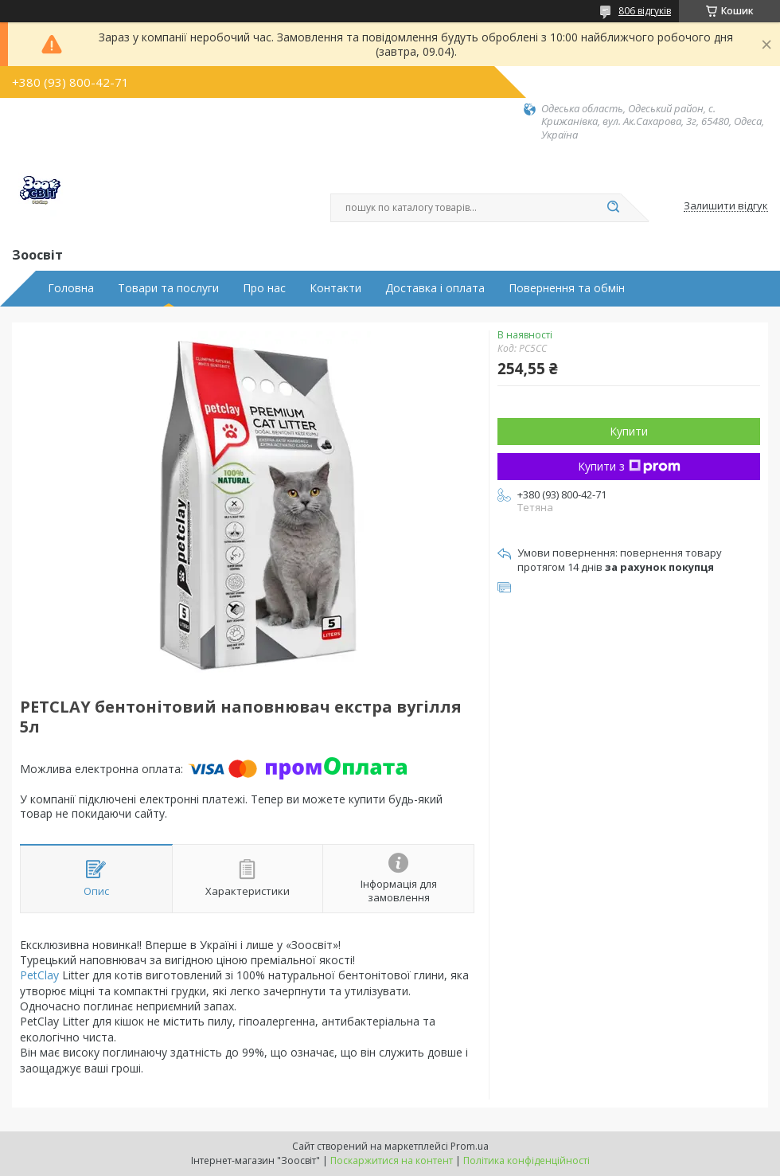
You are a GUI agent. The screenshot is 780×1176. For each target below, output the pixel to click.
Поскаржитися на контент (391, 1160)
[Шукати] (613, 207)
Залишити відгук (726, 206)
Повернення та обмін (567, 288)
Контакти (335, 288)
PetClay (39, 975)
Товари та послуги (168, 288)
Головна (71, 288)
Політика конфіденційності (526, 1160)
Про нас (264, 288)
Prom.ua (469, 1146)
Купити (629, 431)
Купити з (629, 466)
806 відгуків (644, 11)
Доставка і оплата (435, 288)
